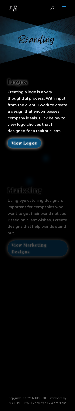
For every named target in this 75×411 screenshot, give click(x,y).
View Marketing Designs (29, 247)
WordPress (58, 403)
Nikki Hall (39, 398)
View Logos (24, 142)
